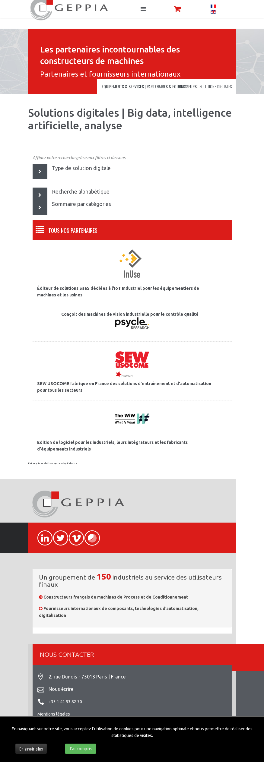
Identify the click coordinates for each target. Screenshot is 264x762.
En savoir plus (31, 748)
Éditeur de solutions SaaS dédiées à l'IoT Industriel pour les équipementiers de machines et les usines (118, 291)
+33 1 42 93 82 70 (65, 701)
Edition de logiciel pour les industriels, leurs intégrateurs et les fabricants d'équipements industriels (112, 445)
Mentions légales (53, 714)
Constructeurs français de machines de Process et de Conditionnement (115, 597)
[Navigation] (143, 9)
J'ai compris (80, 748)
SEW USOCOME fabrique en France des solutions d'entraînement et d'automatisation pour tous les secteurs (124, 387)
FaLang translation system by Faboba (52, 463)
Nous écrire (61, 689)
